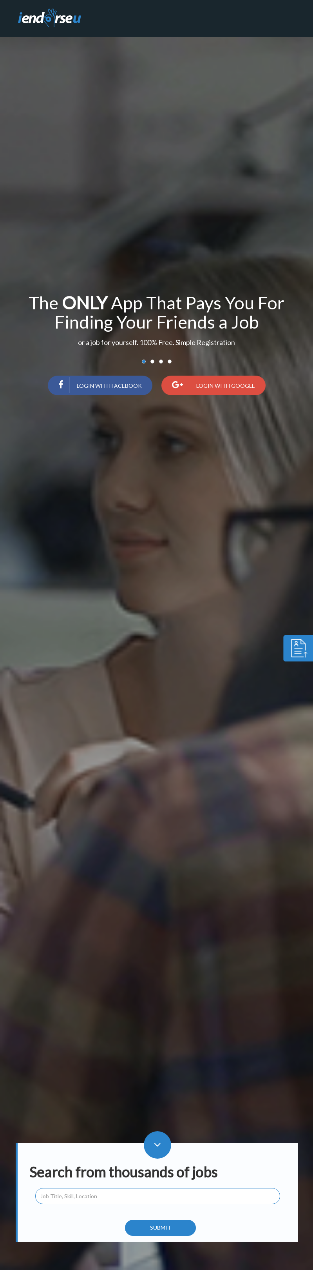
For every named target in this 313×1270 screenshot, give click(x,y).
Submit (160, 1227)
